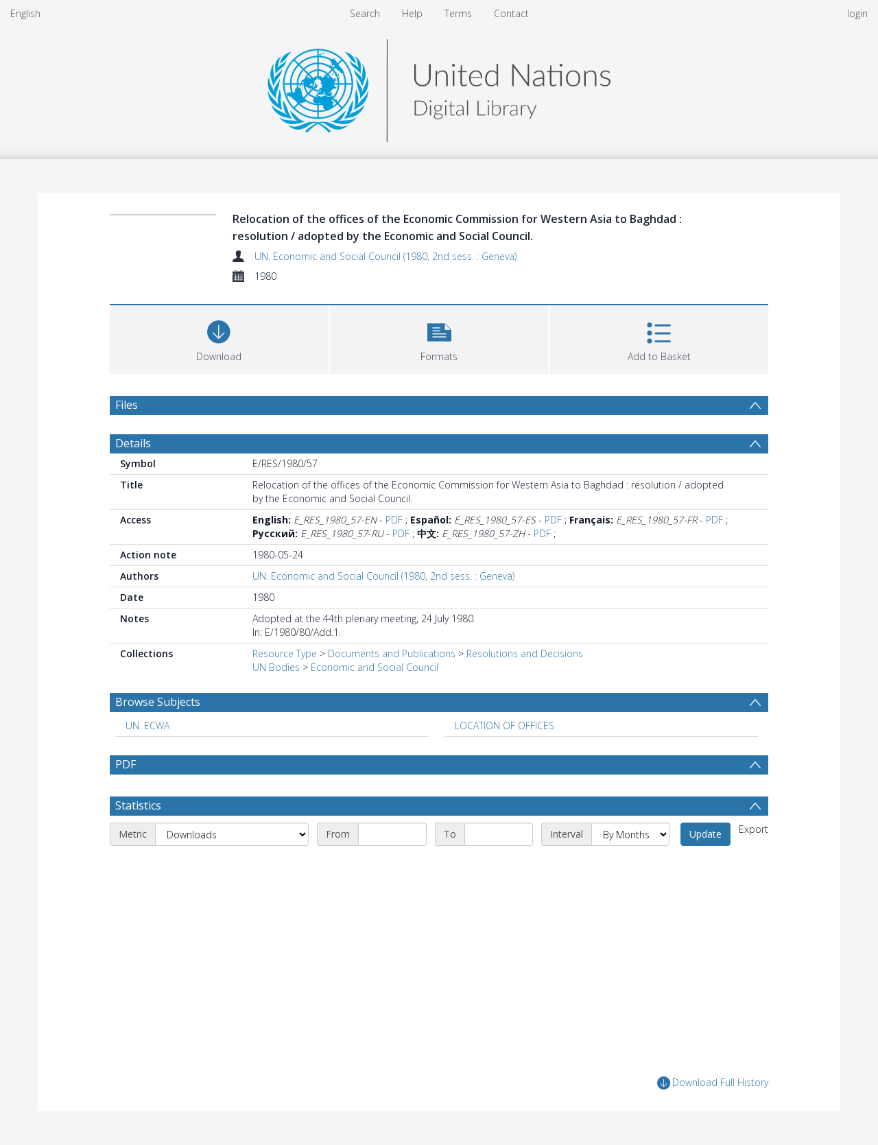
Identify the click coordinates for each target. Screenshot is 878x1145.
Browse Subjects (157, 701)
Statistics (138, 805)
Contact (511, 13)
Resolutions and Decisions (524, 653)
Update (705, 833)
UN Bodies (276, 667)
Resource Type (284, 653)
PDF (394, 519)
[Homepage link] (439, 87)
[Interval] (630, 834)
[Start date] (392, 834)
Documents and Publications (391, 653)
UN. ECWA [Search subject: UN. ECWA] (147, 725)
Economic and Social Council (374, 667)
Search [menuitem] (365, 13)
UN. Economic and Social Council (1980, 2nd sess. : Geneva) (385, 256)
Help (412, 13)
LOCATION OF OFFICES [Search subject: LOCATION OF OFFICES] (504, 725)
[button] (439, 337)
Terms (458, 13)
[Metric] (232, 834)
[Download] (219, 337)
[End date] (498, 834)
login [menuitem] (857, 13)
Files (126, 404)
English (25, 13)
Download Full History (712, 1083)
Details (133, 443)
